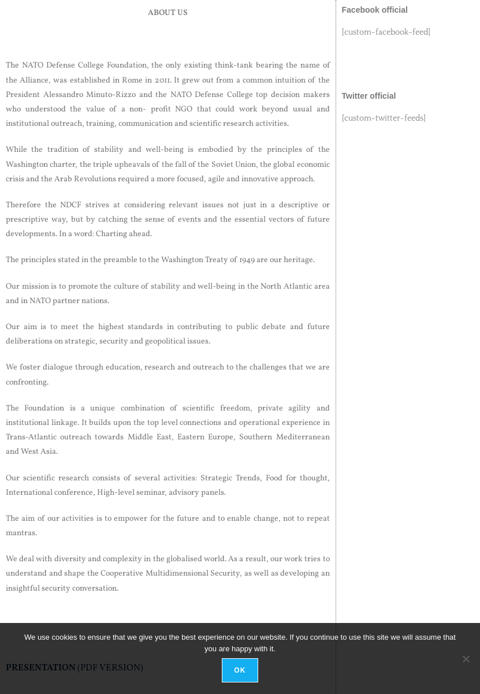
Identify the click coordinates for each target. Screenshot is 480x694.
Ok (239, 670)
